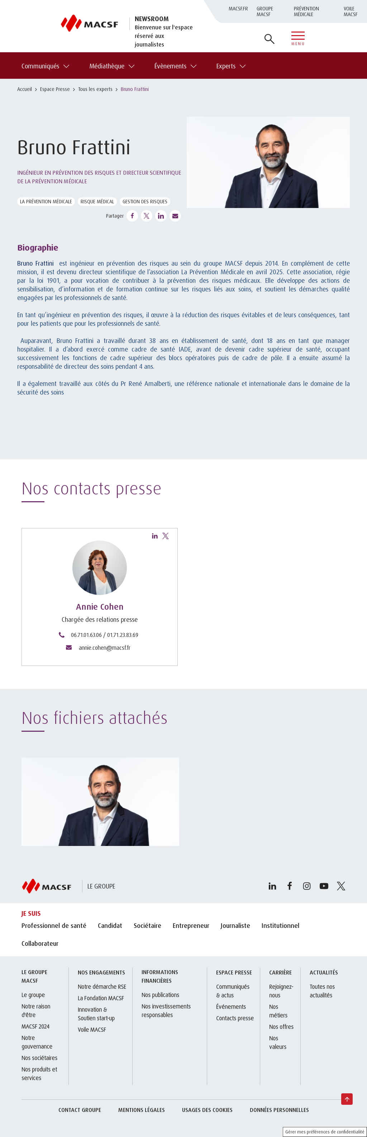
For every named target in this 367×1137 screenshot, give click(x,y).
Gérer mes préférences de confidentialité (324, 1131)
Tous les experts (95, 89)
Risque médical (97, 201)
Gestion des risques (145, 201)
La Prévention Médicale (46, 201)
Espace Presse (55, 89)
